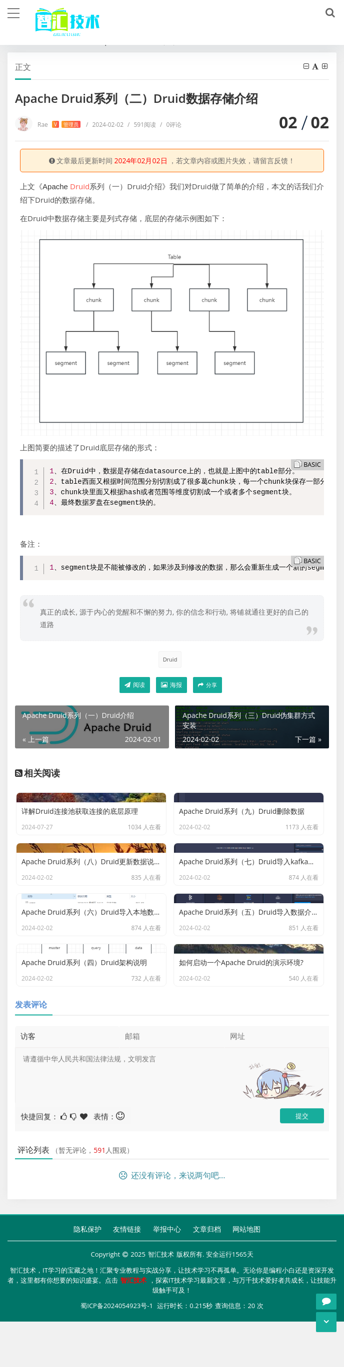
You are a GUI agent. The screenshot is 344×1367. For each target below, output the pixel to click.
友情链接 (127, 1276)
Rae (59, 124)
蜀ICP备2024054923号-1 (116, 1352)
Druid (80, 186)
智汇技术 (161, 1302)
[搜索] (328, 13)
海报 (171, 685)
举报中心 (167, 1276)
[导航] (14, 12)
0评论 (171, 124)
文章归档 (207, 1276)
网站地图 (246, 1276)
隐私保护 (88, 1276)
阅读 (134, 685)
